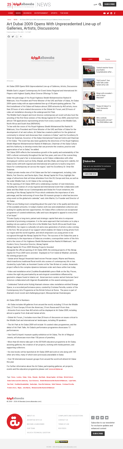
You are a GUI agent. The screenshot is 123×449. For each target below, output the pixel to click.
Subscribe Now (90, 174)
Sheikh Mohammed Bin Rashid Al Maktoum (53, 380)
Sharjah (34, 377)
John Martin (26, 388)
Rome (13, 377)
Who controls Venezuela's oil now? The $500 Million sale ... (104, 121)
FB (114, 12)
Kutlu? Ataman (56, 384)
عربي (95, 4)
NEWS (15, 19)
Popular (107, 59)
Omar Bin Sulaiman (44, 384)
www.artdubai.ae (56, 369)
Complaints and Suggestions (70, 416)
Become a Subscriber (35, 424)
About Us (31, 416)
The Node (64, 13)
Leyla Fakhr (72, 380)
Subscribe (109, 4)
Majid (19, 388)
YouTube (104, 12)
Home (10, 13)
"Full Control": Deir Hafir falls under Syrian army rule (103, 82)
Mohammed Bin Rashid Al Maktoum (43, 388)
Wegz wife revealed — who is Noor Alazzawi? (104, 95)
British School (68, 377)
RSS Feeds (62, 428)
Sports (54, 13)
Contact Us (63, 420)
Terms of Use (63, 424)
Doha (29, 377)
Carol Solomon (34, 380)
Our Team (31, 428)
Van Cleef (10, 384)
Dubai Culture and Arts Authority (17, 380)
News (18, 13)
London (19, 377)
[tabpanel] (99, 95)
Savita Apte (33, 384)
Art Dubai (60, 377)
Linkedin (111, 12)
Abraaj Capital (50, 377)
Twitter (108, 12)
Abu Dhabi (42, 377)
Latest (90, 59)
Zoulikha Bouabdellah (22, 384)
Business (28, 13)
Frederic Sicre (11, 388)
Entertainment (41, 13)
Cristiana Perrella (68, 384)
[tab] (90, 59)
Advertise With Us (34, 420)
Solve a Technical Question (38, 432)
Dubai (24, 377)
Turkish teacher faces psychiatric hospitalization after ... (104, 70)
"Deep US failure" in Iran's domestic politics (103, 108)
